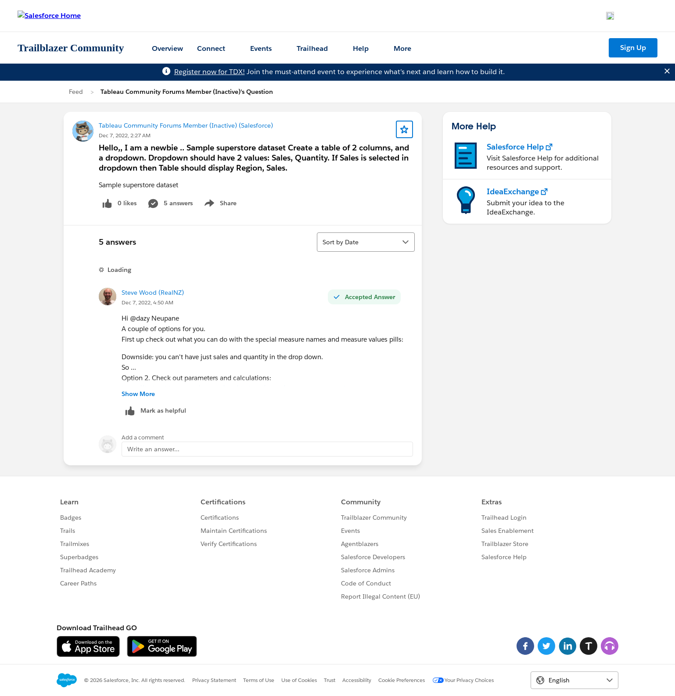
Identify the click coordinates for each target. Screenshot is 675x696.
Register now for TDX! (209, 71)
